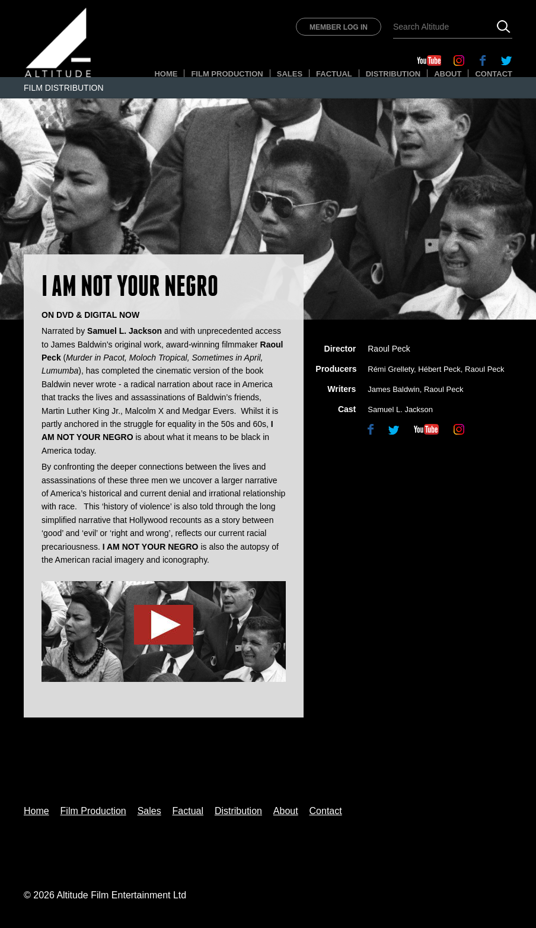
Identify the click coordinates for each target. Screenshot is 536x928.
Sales (289, 73)
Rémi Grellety (391, 369)
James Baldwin (393, 389)
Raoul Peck (389, 348)
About (447, 73)
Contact (493, 73)
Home (165, 73)
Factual (334, 73)
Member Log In (339, 27)
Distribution (393, 73)
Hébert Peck (439, 369)
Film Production (227, 73)
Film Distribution (64, 88)
